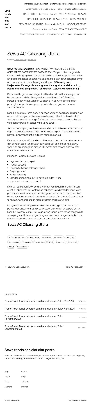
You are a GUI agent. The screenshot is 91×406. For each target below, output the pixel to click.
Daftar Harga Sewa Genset (36, 3)
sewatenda (32, 60)
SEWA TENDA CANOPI (76, 24)
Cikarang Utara (33, 237)
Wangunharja (22, 247)
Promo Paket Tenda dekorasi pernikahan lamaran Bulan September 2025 (34, 327)
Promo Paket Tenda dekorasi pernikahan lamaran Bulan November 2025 (34, 317)
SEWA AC (82, 14)
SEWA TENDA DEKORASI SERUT (72, 29)
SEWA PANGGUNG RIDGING (31, 24)
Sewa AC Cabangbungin (19, 266)
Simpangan (60, 242)
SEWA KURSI (32, 19)
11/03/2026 (82, 309)
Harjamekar (46, 237)
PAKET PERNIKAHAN (67, 14)
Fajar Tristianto (20, 60)
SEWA (51, 242)
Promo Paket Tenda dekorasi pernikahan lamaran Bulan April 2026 (40, 308)
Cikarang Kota (19, 237)
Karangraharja (14, 242)
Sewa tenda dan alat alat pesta (8, 19)
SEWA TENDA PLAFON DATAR (59, 34)
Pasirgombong (40, 242)
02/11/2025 (82, 317)
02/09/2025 (82, 328)
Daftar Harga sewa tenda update (72, 8)
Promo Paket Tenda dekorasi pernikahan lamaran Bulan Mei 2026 (39, 301)
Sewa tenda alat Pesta (55, 24)
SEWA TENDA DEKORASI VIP (32, 34)
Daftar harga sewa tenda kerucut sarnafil (68, 3)
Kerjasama (43, 14)
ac (10, 237)
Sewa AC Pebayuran (74, 266)
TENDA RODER (80, 34)
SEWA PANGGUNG (78, 19)
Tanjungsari (72, 242)
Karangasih (58, 237)
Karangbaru (70, 237)
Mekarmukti (27, 242)
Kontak (53, 14)
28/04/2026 (82, 301)
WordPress (82, 400)
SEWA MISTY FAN (60, 19)
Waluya (11, 247)
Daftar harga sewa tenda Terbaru (40, 8)
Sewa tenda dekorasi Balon (45, 29)
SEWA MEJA (45, 19)
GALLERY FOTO (29, 14)
